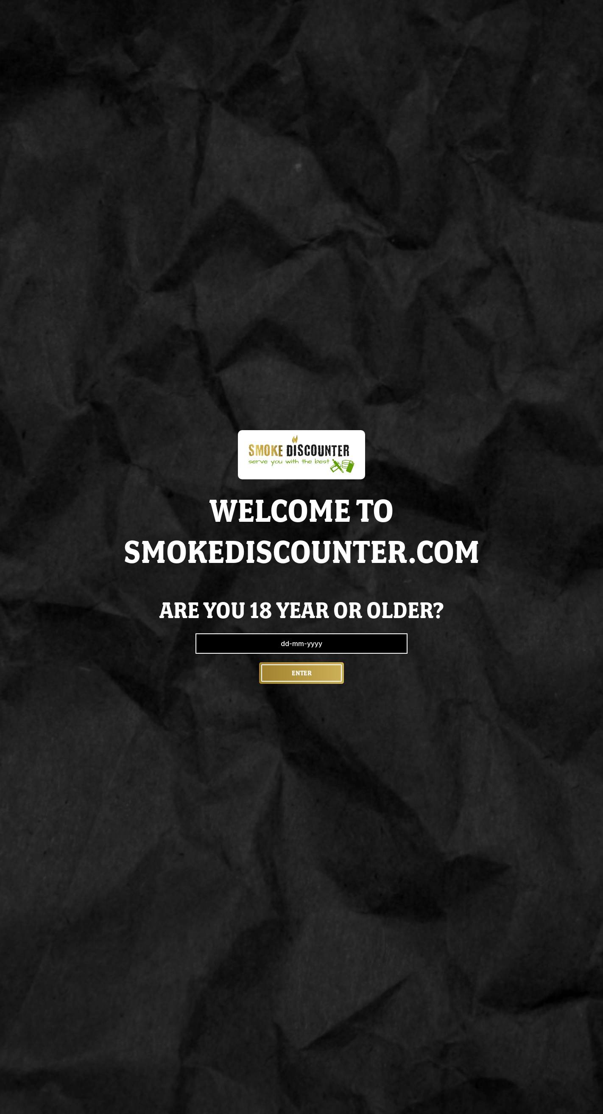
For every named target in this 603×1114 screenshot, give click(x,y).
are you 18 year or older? (301, 610)
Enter (302, 673)
